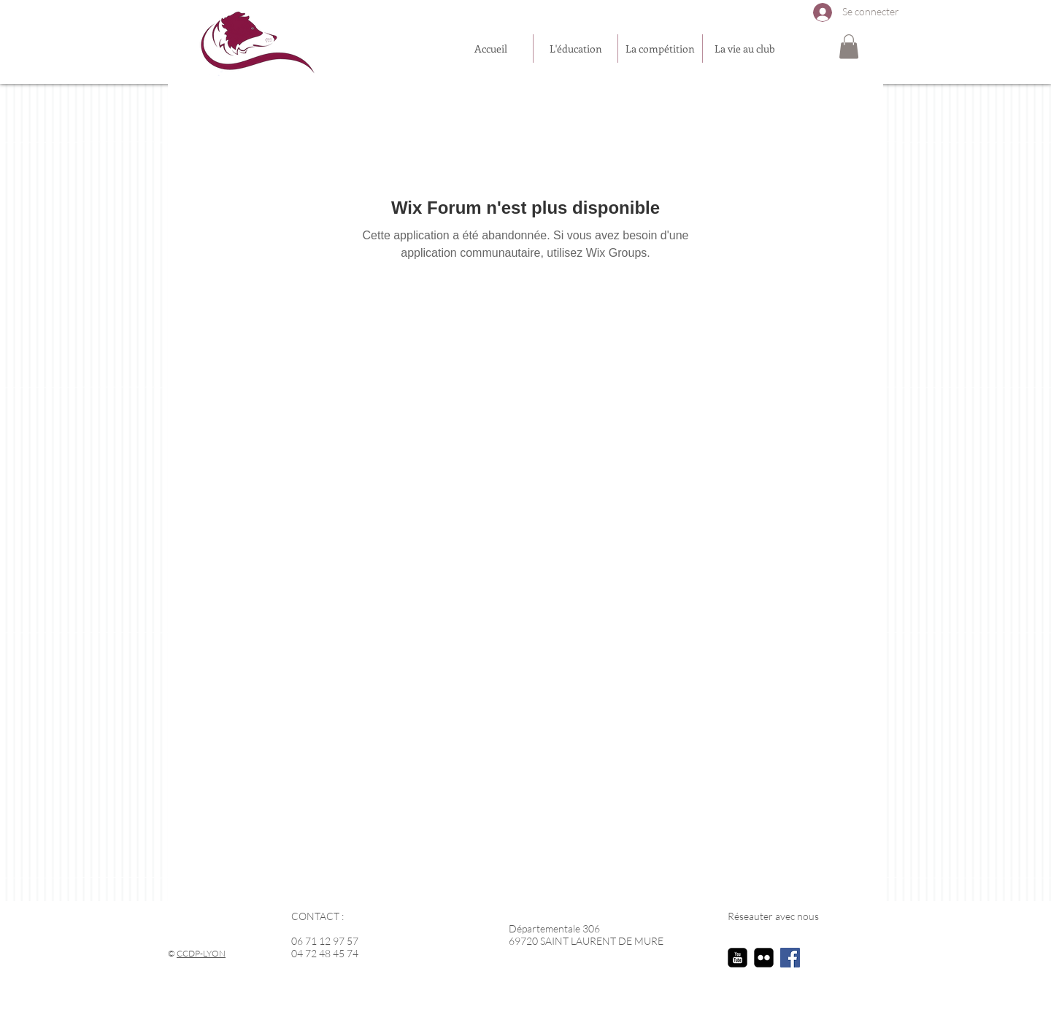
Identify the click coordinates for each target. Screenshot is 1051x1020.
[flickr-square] (764, 957)
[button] (849, 46)
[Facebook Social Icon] (790, 957)
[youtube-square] (737, 957)
